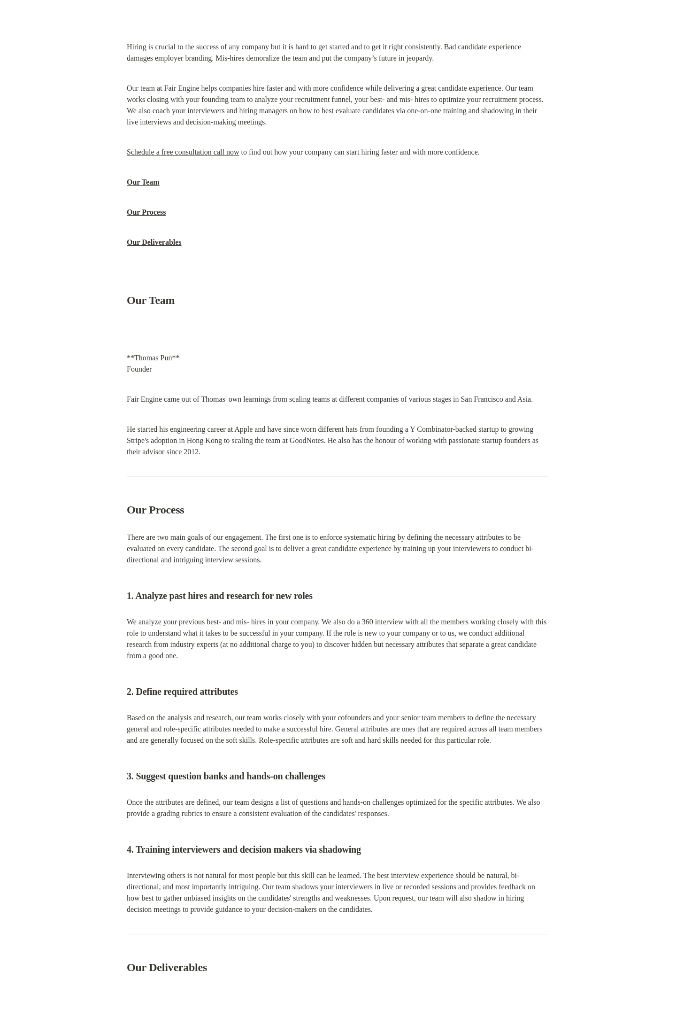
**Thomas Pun (149, 358)
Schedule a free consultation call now (183, 152)
